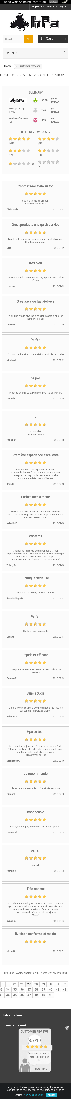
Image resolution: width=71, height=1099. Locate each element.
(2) (21, 163)
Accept (51, 1095)
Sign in (63, 6)
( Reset (46, 132)
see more (41, 1068)
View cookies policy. (33, 1095)
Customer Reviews (35, 1031)
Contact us (52, 6)
